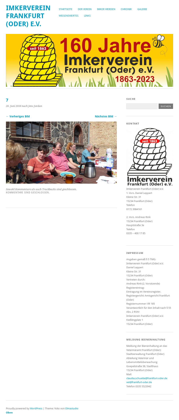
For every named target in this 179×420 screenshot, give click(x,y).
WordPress (36, 408)
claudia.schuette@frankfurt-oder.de (146, 378)
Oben (9, 412)
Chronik (126, 9)
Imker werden (106, 9)
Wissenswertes (68, 15)
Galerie (142, 9)
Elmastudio (71, 408)
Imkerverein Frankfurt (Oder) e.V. (28, 16)
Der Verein (84, 9)
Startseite (65, 9)
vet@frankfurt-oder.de (139, 382)
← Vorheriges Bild (18, 116)
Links (87, 15)
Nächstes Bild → (106, 116)
